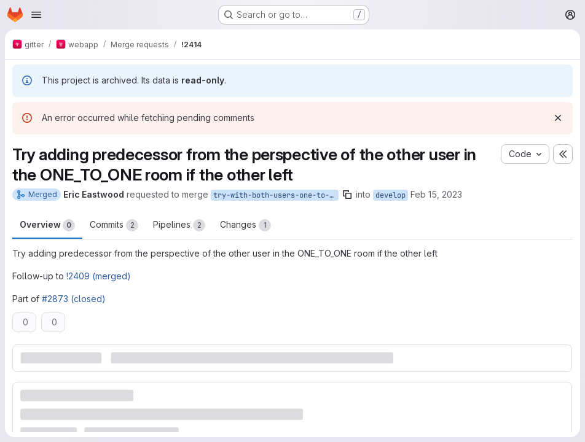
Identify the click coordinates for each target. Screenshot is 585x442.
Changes (245, 225)
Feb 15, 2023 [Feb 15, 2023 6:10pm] (436, 194)
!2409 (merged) (98, 276)
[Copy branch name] (347, 194)
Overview (47, 225)
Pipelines (179, 225)
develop (390, 195)
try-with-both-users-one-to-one (276, 195)
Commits (114, 225)
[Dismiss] (558, 117)
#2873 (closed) (74, 298)
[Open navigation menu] (36, 15)
